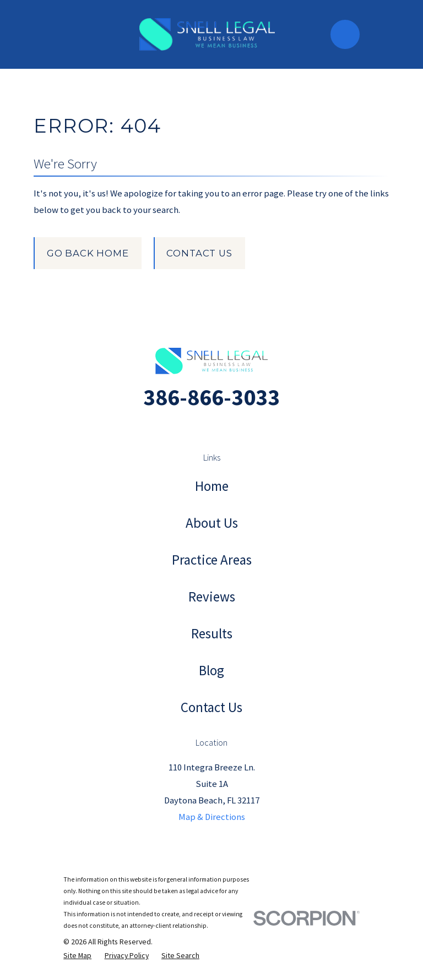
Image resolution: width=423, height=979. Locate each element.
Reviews (211, 596)
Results (211, 633)
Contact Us (199, 253)
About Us (212, 523)
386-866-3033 (211, 396)
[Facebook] (224, 428)
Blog (211, 670)
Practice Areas (212, 559)
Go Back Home (88, 253)
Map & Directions (211, 817)
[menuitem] (77, 955)
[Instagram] (199, 428)
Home (212, 486)
